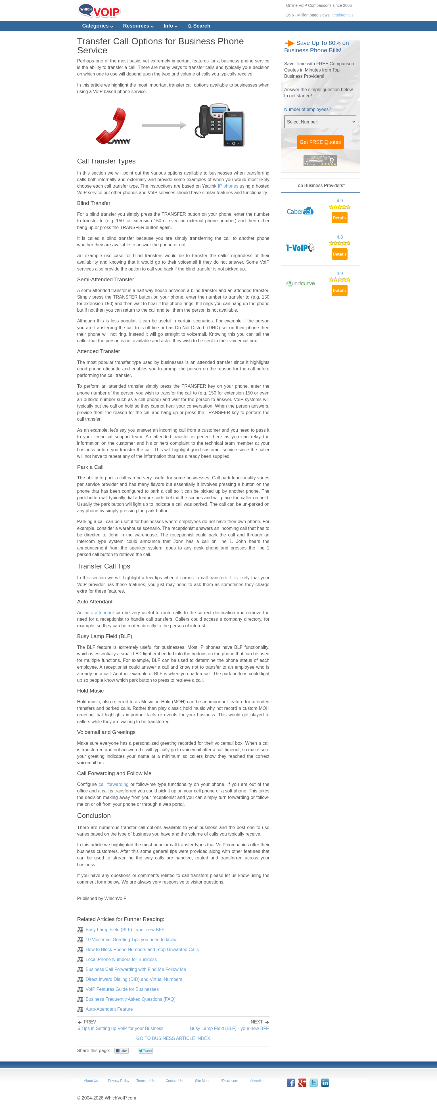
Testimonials (343, 15)
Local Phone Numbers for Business (121, 959)
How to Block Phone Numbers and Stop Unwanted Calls (142, 949)
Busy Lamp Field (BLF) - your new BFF (125, 929)
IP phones (228, 186)
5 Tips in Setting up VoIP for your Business (121, 1028)
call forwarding (113, 784)
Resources (138, 26)
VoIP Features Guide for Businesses (122, 989)
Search (199, 26)
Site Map (201, 1081)
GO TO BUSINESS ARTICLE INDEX (173, 1038)
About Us (91, 1081)
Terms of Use (146, 1081)
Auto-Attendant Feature (109, 1009)
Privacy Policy (118, 1081)
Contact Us (174, 1081)
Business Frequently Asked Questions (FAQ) (131, 999)
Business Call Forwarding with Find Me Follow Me (136, 969)
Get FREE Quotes (320, 142)
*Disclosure (229, 1081)
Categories (97, 26)
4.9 (339, 200)
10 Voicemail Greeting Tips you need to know (131, 939)
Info (170, 26)
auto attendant (99, 612)
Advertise (257, 1081)
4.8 (339, 237)
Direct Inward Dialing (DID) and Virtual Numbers (134, 979)
